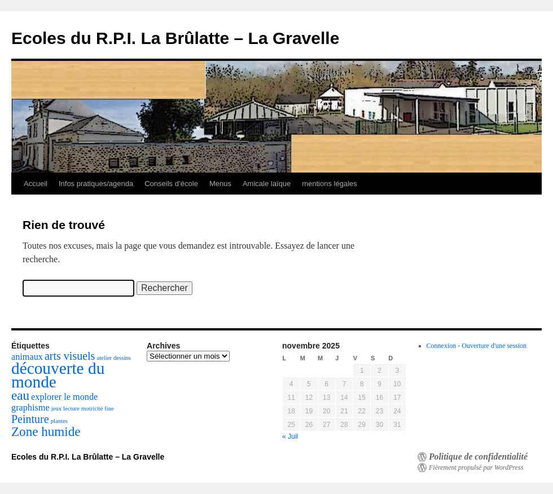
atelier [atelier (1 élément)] (104, 358)
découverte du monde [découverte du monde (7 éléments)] (57, 375)
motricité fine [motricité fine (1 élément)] (97, 408)
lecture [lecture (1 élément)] (71, 408)
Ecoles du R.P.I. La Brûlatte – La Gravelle (175, 38)
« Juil (290, 436)
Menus (220, 183)
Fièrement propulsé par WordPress (476, 467)
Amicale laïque (267, 183)
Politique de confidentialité (478, 456)
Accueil (35, 183)
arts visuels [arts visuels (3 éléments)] (70, 356)
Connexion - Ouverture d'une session (476, 346)
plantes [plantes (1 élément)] (59, 421)
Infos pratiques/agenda (96, 183)
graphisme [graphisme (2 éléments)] (30, 408)
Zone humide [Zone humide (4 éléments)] (46, 431)
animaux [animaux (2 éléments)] (27, 357)
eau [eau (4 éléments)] (20, 395)
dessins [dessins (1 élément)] (122, 358)
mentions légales (329, 183)
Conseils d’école (171, 183)
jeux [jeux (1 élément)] (56, 408)
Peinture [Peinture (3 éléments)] (30, 419)
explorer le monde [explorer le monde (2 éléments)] (64, 397)
